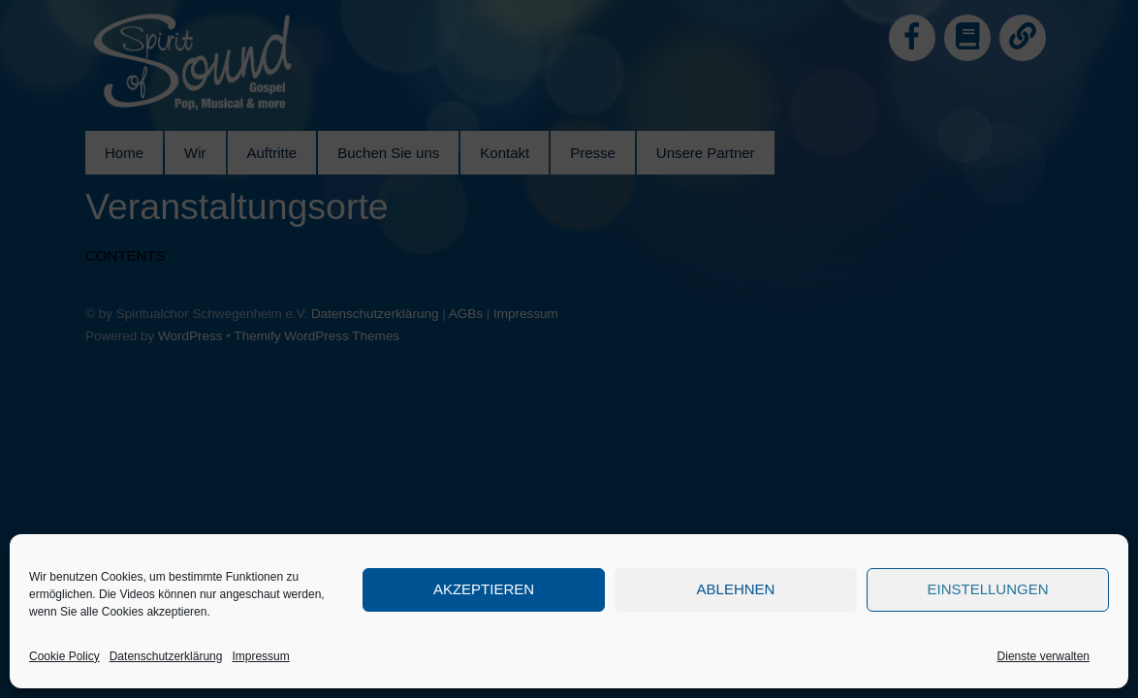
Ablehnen (736, 589)
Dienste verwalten (1043, 656)
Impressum (260, 656)
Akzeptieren (483, 589)
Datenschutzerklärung (166, 656)
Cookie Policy (64, 656)
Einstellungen (987, 589)
